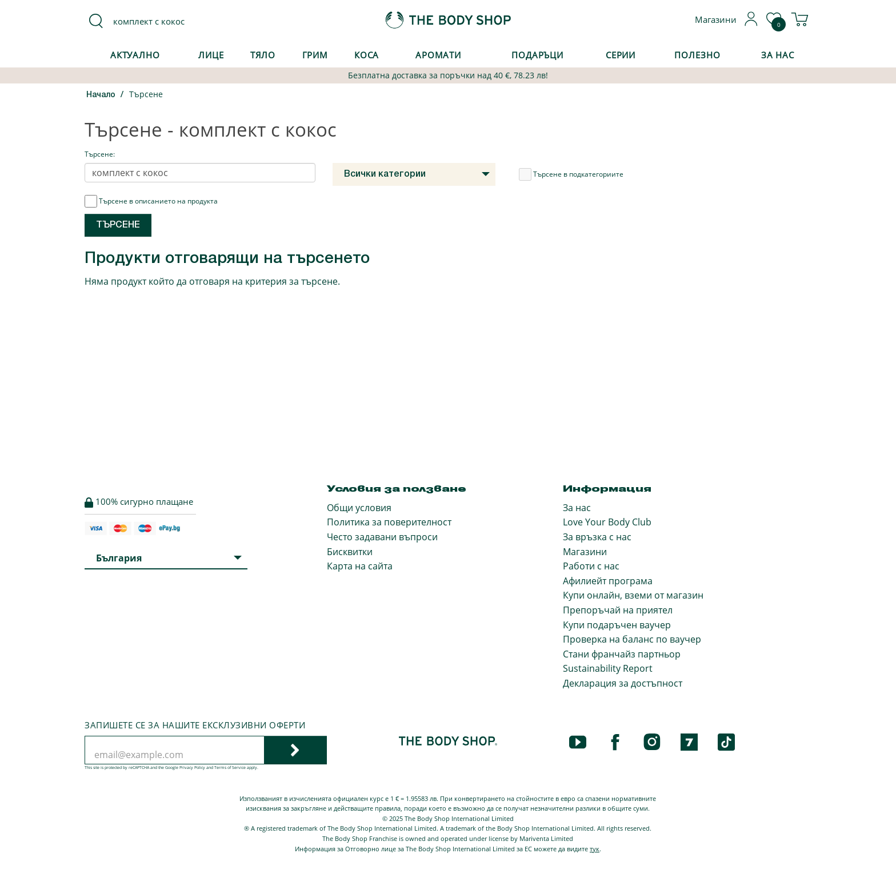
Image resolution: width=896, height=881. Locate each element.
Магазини (585, 551)
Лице (211, 55)
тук (594, 848)
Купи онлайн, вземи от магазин (633, 595)
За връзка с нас (597, 537)
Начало (100, 95)
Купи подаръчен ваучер (617, 625)
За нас (577, 507)
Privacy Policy (192, 767)
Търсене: (100, 154)
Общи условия (359, 507)
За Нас (777, 55)
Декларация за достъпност (622, 683)
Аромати (438, 55)
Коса (366, 55)
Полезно (697, 55)
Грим (315, 55)
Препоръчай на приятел (618, 610)
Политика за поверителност (389, 522)
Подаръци (537, 55)
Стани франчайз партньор (622, 654)
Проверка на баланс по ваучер (632, 639)
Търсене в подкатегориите (571, 174)
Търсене (146, 94)
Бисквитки (350, 551)
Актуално (135, 55)
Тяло (263, 55)
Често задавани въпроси (382, 537)
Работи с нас (591, 566)
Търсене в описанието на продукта (151, 201)
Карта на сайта (360, 566)
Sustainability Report (608, 668)
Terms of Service (230, 767)
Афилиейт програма (608, 581)
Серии (620, 55)
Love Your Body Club (607, 522)
